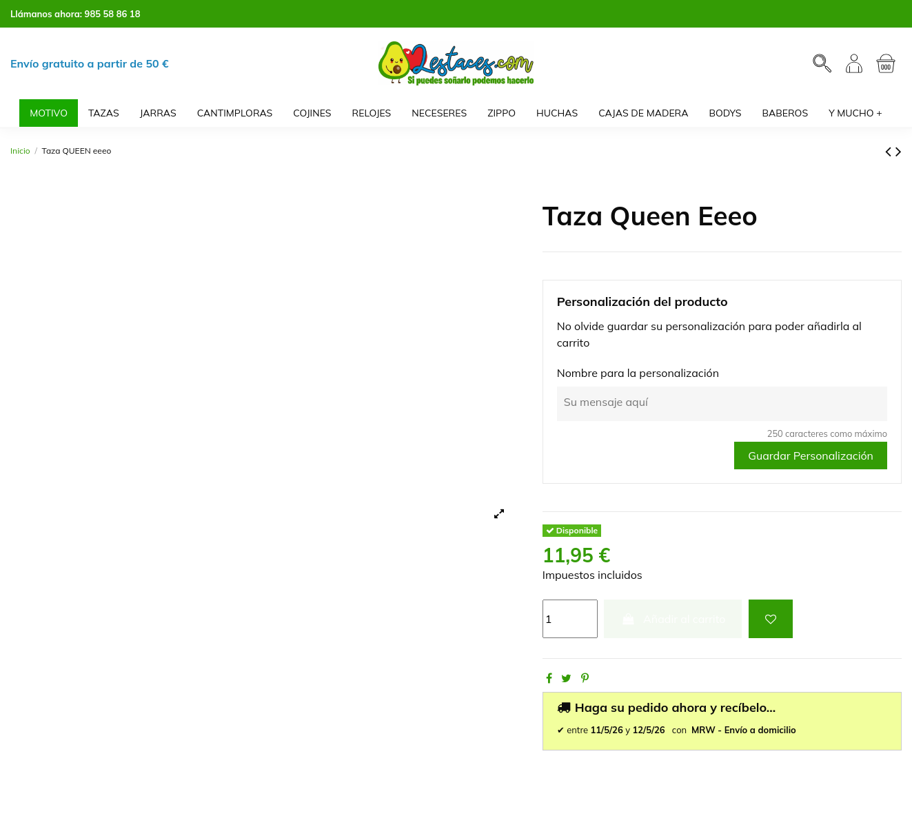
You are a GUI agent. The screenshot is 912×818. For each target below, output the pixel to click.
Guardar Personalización (810, 455)
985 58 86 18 (113, 13)
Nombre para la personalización (638, 373)
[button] (855, 113)
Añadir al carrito (672, 619)
